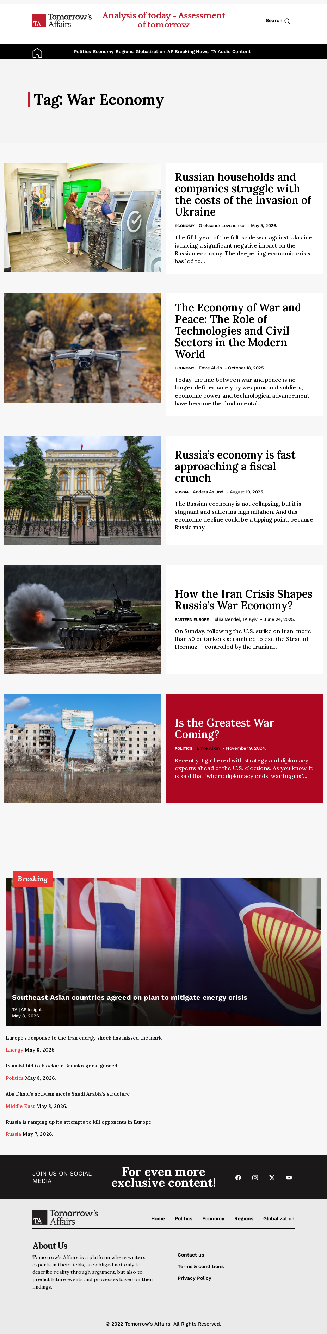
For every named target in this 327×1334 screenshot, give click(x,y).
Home (158, 1218)
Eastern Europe (192, 619)
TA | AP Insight (27, 1009)
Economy (103, 51)
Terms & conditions (201, 1266)
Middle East (20, 1106)
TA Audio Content (231, 51)
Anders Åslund (208, 492)
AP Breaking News (188, 51)
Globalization (150, 51)
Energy (14, 1050)
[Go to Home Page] (62, 20)
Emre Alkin (210, 368)
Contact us (191, 1255)
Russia (182, 492)
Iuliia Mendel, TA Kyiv (235, 619)
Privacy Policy (194, 1278)
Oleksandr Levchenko (222, 225)
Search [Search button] (278, 21)
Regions (125, 51)
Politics (82, 51)
